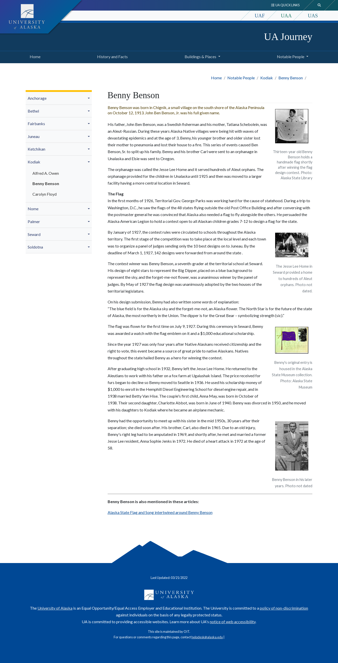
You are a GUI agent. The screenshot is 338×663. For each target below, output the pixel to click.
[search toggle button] (319, 5)
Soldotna (35, 247)
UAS (313, 15)
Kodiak (266, 77)
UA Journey (288, 36)
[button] (89, 98)
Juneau (33, 136)
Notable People (241, 77)
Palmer (34, 221)
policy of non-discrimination (284, 608)
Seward (34, 234)
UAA (286, 15)
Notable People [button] (290, 56)
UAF (260, 15)
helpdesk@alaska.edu (207, 637)
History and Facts (111, 56)
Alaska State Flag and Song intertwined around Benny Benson (160, 512)
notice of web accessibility (233, 621)
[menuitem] (59, 98)
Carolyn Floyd (44, 194)
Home (34, 56)
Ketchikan (36, 149)
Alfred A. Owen (45, 173)
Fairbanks (36, 123)
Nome (33, 208)
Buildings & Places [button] (200, 56)
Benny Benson (290, 77)
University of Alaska (54, 608)
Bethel (33, 111)
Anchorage (37, 98)
